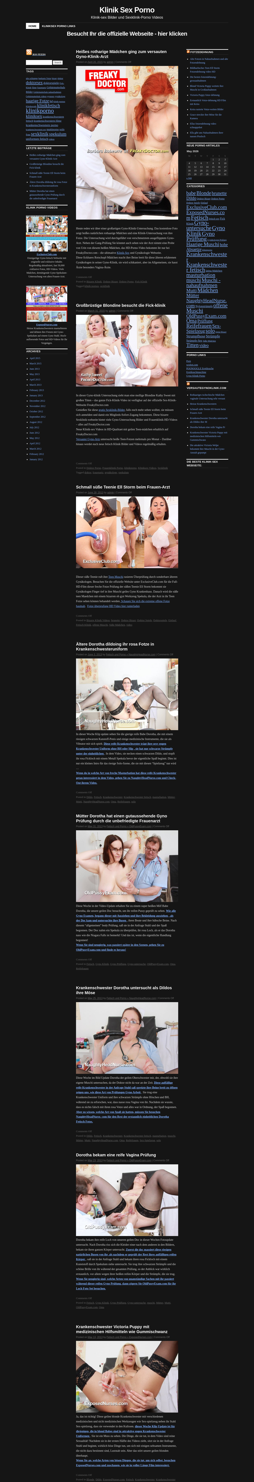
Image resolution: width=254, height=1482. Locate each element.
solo (133, 801)
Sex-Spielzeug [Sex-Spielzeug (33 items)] (203, 328)
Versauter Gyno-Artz (88, 439)
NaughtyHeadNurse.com (96, 801)
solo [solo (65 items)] (210, 331)
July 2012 (34, 427)
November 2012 (38, 406)
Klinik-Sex (123, 252)
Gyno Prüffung (118, 963)
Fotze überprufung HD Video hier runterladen (113, 606)
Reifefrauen (123, 801)
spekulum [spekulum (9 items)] (57, 133)
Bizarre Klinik (94, 281)
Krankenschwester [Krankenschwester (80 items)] (206, 256)
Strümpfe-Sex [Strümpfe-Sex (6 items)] (194, 340)
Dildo (89, 797)
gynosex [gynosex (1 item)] (51, 96)
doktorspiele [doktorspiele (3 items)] (51, 83)
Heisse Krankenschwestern (203, 403)
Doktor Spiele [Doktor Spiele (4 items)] (193, 202)
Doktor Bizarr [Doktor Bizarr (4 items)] (203, 198)
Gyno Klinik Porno (195, 375)
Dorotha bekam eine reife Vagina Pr (207, 427)
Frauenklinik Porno (112, 467)
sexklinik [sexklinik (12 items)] (39, 133)
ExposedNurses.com (114, 1479)
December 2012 (37, 400)
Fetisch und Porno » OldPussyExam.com (129, 826)
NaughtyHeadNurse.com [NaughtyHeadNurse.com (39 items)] (206, 303)
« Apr (189, 178)
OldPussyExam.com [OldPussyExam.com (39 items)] (206, 315)
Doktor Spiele (144, 620)
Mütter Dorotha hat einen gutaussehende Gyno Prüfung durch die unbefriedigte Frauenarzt (47, 195)
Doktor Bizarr (110, 281)
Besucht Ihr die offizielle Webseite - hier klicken (127, 34)
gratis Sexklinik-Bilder (112, 409)
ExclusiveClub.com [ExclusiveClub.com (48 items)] (206, 207)
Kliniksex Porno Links (58, 26)
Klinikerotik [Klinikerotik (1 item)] (31, 106)
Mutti (79, 801)
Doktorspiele (160, 620)
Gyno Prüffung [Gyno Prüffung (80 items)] (200, 236)
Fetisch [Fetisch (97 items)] (199, 217)
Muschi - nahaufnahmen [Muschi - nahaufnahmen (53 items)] (203, 282)
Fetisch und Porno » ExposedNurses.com (129, 1337)
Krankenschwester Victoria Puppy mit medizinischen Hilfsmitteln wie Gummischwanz (208, 436)
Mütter (171, 797)
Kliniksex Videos (147, 467)
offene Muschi (100, 624)
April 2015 (35, 358)
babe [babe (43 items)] (191, 193)
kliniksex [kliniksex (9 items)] (34, 116)
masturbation (159, 797)
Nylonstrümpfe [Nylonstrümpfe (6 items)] (204, 306)
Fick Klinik (141, 281)
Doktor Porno (126, 281)
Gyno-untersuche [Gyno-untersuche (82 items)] (198, 225)
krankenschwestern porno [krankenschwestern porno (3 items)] (42, 125)
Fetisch (98, 797)
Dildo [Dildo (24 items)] (191, 198)
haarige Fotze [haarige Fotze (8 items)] (37, 100)
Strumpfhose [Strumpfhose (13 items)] (195, 336)
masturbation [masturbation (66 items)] (200, 275)
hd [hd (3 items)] (51, 101)
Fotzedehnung (201, 52)
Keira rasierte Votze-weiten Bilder (207, 109)
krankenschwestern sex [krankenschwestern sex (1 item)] (36, 129)
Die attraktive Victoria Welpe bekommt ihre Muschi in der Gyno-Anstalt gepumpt (207, 449)
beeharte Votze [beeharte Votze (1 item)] (44, 78)
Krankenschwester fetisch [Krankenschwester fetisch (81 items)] (206, 267)
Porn (188, 361)
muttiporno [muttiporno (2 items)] (53, 129)
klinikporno (130, 467)
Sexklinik (163, 467)
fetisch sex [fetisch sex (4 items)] (214, 218)
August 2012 (36, 422)
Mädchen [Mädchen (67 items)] (207, 290)
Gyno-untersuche (137, 963)
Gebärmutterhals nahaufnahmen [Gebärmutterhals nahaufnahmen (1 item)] (47, 92)
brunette (115, 620)
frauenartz (98, 472)
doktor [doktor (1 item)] (60, 78)
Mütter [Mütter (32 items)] (192, 295)
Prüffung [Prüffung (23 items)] (205, 320)
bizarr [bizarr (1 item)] (54, 78)
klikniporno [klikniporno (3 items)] (207, 250)
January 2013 (36, 395)
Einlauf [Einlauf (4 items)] (204, 202)
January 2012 (36, 459)
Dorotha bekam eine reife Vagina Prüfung (116, 1155)
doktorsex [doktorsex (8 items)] (34, 82)
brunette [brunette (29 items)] (219, 193)
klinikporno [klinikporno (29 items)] (40, 110)
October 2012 (36, 411)
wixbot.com (192, 364)
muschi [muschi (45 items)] (193, 280)
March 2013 (35, 384)
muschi (171, 1135)
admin (110, 62)
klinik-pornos (91, 286)
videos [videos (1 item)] (52, 139)
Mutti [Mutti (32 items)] (191, 290)
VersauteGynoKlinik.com (206, 388)
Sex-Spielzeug (147, 1140)
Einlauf (172, 620)
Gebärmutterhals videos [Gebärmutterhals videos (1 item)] (36, 96)
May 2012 (35, 438)
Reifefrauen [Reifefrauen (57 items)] (199, 326)
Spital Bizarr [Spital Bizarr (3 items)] (220, 332)
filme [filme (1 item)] (34, 87)
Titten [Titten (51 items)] (192, 345)
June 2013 (35, 368)
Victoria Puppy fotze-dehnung (205, 95)
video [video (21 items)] (204, 345)
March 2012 (35, 448)
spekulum (124, 472)
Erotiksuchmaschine (196, 372)
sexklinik (105, 286)
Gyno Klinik (102, 963)
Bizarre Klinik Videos (98, 620)
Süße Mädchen (117, 624)
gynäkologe (111, 472)
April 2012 (35, 443)
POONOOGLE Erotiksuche (200, 368)
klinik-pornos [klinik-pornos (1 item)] (59, 101)
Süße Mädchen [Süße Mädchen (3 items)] (209, 341)
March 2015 (35, 363)
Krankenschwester (113, 797)
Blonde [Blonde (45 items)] (203, 193)
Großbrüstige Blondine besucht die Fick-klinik (121, 305)
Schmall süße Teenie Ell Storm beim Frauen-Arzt (123, 487)
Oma (113, 801)
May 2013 (35, 374)
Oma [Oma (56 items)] (191, 321)
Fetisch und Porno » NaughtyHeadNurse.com (130, 654)
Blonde (90, 1479)
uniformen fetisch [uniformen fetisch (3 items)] (37, 138)
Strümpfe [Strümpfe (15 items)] (213, 336)
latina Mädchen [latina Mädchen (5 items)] (214, 270)
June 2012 (35, 432)
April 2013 (35, 379)
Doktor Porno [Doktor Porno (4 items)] (218, 198)
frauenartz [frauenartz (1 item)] (41, 87)
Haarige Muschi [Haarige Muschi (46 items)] (202, 244)
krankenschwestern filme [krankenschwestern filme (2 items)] (48, 120)
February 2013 (37, 390)
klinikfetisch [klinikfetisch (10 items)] (48, 105)
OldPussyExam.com (158, 963)
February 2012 (37, 454)
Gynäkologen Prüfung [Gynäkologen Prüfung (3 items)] (217, 240)
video (129, 624)
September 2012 (38, 416)
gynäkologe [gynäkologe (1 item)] (60, 96)
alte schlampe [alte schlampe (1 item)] (32, 78)
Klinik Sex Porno (127, 10)
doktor (87, 472)
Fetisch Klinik (83, 624)
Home (33, 26)
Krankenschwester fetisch (137, 797)
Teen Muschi (115, 576)
